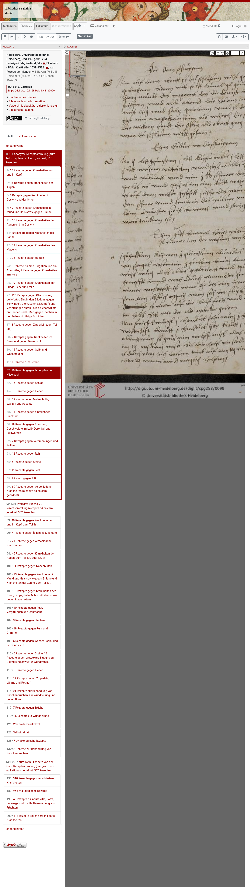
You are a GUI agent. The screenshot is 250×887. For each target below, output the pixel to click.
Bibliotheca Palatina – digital (19, 11)
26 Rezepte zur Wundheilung (28, 716)
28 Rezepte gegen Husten (25, 257)
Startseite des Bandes (22, 97)
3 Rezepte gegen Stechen (26, 620)
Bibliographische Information (27, 101)
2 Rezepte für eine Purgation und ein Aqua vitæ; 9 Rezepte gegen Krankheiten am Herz (32, 270)
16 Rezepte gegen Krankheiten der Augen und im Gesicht (31, 222)
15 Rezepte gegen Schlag (25, 383)
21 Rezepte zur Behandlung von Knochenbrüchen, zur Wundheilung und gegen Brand (31, 695)
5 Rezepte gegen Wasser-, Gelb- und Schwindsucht (32, 643)
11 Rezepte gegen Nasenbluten (29, 566)
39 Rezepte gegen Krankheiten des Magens (31, 247)
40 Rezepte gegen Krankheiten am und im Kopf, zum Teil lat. (30, 522)
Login (236, 26)
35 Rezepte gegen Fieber (25, 391)
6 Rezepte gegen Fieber (25, 670)
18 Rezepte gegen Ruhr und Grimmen (27, 630)
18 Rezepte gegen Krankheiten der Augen (30, 185)
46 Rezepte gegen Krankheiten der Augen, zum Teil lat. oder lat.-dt (31, 555)
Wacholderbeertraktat (23, 724)
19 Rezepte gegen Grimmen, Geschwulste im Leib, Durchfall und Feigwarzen (28, 429)
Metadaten (10, 26)
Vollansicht (99, 26)
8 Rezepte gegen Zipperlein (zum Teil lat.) (32, 327)
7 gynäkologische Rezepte (26, 740)
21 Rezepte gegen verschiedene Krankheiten (29, 543)
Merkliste (211, 26)
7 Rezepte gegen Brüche (25, 707)
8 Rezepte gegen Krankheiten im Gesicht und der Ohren (28, 197)
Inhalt (9, 136)
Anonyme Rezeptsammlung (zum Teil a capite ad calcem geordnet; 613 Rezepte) (30, 158)
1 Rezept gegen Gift (21, 478)
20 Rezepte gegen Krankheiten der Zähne (30, 235)
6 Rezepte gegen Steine (24, 462)
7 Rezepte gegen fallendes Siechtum (32, 532)
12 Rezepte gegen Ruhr (24, 453)
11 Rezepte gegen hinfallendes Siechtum (28, 414)
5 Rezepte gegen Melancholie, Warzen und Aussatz (28, 401)
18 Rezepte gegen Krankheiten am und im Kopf (30, 172)
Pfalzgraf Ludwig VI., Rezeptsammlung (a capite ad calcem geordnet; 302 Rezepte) (29, 508)
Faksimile (42, 26)
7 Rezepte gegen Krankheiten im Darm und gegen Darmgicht (29, 339)
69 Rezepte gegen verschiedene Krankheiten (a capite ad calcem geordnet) (29, 491)
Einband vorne (14, 145)
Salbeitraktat (18, 732)
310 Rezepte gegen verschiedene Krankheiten (30, 780)
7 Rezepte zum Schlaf (23, 362)
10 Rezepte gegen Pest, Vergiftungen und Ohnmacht (25, 610)
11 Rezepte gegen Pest (23, 470)
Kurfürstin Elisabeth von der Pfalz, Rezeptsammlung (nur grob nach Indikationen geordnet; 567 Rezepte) (30, 766)
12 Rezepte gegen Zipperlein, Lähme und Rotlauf (28, 680)
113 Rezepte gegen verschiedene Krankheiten (31, 818)
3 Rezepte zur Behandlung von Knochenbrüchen (29, 751)
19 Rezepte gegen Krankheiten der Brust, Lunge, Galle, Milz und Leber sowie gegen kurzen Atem (32, 595)
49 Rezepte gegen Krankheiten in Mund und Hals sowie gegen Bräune (29, 210)
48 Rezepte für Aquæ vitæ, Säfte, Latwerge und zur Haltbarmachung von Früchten (31, 803)
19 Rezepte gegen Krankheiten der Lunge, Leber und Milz (31, 285)
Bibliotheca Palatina (21, 110)
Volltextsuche (27, 136)
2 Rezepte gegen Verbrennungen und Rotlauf (32, 443)
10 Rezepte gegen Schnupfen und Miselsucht (30, 372)
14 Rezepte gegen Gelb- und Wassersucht (27, 352)
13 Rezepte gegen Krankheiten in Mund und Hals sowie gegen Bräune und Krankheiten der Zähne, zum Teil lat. (32, 578)
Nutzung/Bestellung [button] (36, 118)
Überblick (26, 26)
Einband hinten (15, 829)
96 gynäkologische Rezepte (27, 791)
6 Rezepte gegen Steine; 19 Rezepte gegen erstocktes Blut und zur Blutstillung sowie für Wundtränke (31, 658)
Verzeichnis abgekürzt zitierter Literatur (33, 105)
